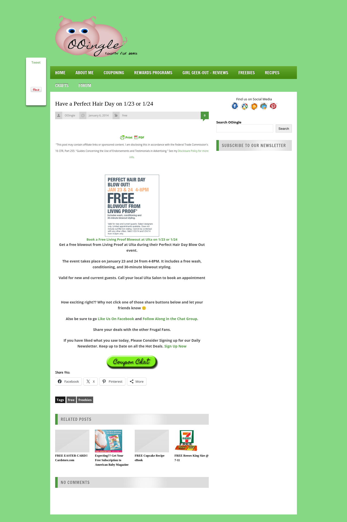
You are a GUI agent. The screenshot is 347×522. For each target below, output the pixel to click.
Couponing (114, 72)
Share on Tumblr (36, 98)
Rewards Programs (153, 72)
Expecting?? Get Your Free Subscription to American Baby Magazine (111, 460)
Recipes (272, 72)
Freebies (246, 72)
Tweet (36, 62)
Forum (85, 85)
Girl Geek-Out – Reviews (205, 72)
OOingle (70, 115)
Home (60, 72)
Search (284, 128)
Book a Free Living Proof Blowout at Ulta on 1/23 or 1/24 (132, 239)
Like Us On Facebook (116, 318)
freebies (85, 400)
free (124, 115)
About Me (85, 72)
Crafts (61, 85)
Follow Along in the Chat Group (170, 318)
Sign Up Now (175, 346)
